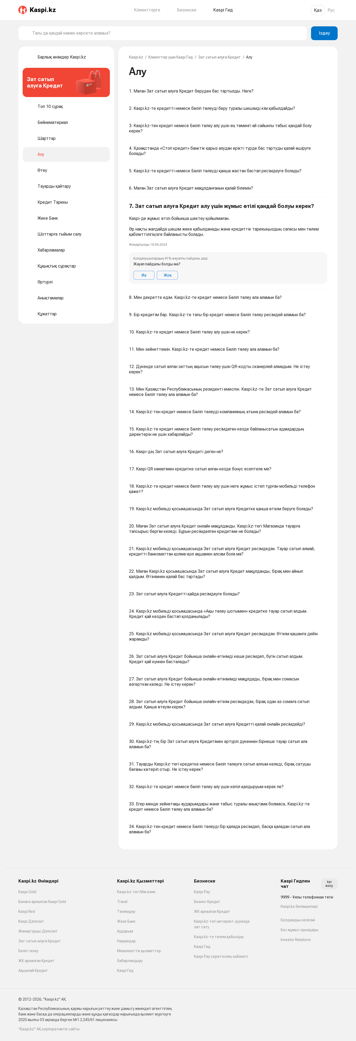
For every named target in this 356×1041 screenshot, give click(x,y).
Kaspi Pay (202, 892)
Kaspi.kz (136, 57)
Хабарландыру (130, 961)
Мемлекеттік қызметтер (139, 951)
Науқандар (126, 941)
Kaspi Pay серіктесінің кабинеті (221, 956)
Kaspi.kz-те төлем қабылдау (219, 937)
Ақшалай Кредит (33, 970)
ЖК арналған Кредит (36, 961)
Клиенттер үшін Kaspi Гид (170, 57)
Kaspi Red (26, 911)
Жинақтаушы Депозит (38, 931)
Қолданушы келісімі (298, 920)
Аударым (125, 931)
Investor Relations (296, 940)
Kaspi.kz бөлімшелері (299, 906)
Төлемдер (126, 911)
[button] (228, 244)
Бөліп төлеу (28, 951)
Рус (331, 10)
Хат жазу (329, 884)
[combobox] (167, 33)
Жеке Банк (126, 921)
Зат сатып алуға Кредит (219, 57)
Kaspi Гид (125, 970)
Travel (122, 902)
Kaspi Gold (27, 892)
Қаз (318, 10)
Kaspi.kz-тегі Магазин (136, 892)
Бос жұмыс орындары (299, 930)
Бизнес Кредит (207, 902)
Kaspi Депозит (31, 921)
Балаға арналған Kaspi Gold (42, 902)
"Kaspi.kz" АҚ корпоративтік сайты (49, 1029)
